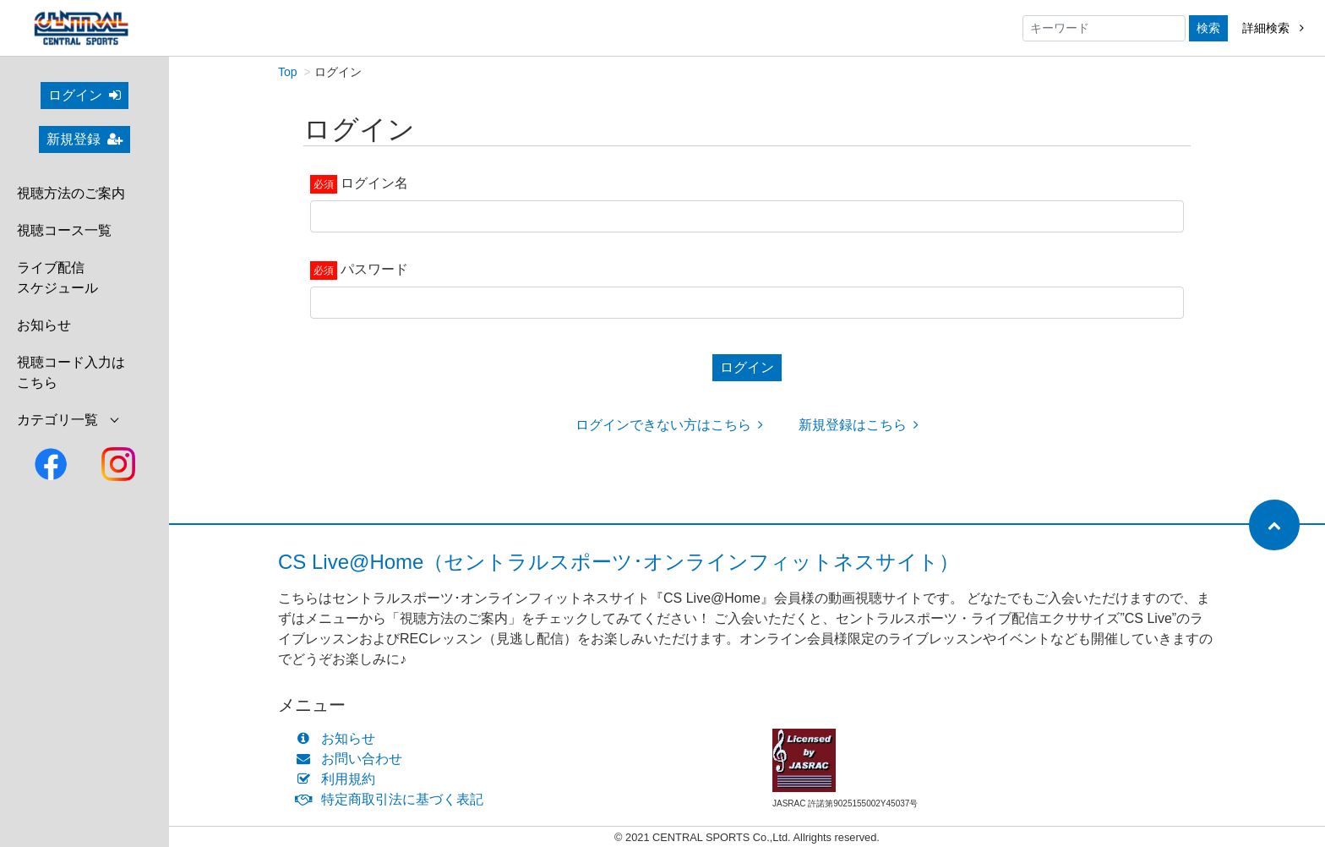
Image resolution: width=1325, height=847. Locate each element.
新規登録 (84, 139)
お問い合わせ (352, 758)
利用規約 (339, 779)
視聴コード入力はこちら (71, 372)
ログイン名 (374, 183)
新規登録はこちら (859, 425)
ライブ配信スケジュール (57, 277)
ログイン (84, 95)
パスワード (374, 269)
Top (287, 72)
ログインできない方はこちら (669, 425)
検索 (1208, 28)
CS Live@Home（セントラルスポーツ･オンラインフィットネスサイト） (618, 561)
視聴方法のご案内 (71, 193)
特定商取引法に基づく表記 (393, 799)
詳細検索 (1273, 28)
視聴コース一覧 (64, 230)
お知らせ (44, 325)
